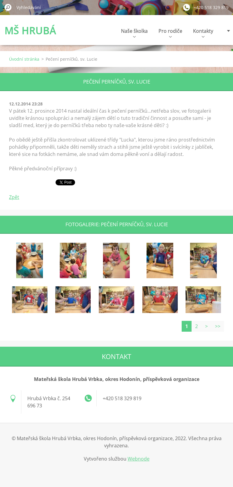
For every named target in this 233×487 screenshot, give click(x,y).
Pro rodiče (170, 33)
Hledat (8, 7)
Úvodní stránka (24, 59)
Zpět (14, 197)
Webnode (139, 458)
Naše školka (134, 33)
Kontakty (203, 33)
